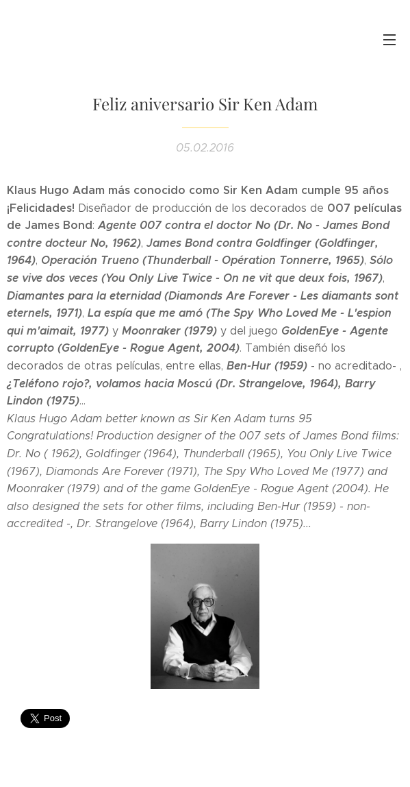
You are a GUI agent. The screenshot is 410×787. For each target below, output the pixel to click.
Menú (389, 39)
